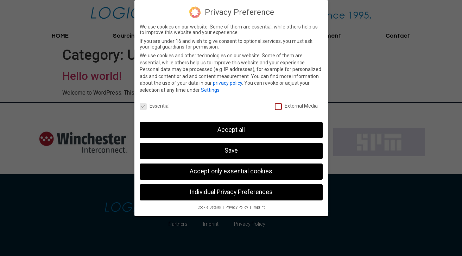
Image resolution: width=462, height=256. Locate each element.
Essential (155, 106)
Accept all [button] (231, 129)
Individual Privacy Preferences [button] (231, 192)
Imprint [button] (259, 207)
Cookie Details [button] (209, 207)
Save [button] (231, 150)
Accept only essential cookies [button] (231, 171)
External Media (296, 106)
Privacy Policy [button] (237, 207)
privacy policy (227, 83)
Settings (210, 90)
